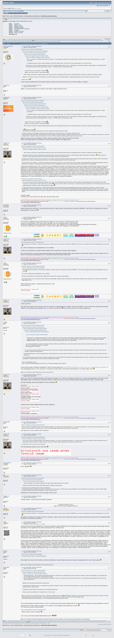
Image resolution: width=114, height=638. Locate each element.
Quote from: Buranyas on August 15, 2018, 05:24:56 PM (33, 327)
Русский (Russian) (18, 16)
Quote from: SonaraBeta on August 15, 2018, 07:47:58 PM (32, 146)
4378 (53, 40)
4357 (100, 39)
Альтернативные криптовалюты (32, 16)
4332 (39, 39)
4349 (80, 39)
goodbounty (6, 97)
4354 (93, 39)
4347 (75, 39)
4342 (63, 39)
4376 (48, 40)
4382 (63, 40)
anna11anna (6, 85)
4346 (73, 39)
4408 (25, 41)
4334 (44, 39)
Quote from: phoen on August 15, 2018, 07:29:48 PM (34, 54)
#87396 (109, 496)
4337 (51, 39)
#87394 (109, 463)
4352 (88, 39)
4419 (52, 41)
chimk (29, 219)
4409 (28, 41)
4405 (18, 41)
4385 (70, 40)
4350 (83, 39)
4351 (85, 39)
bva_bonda (41, 523)
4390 (82, 40)
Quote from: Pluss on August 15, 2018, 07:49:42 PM (31, 178)
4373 (41, 40)
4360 (8, 40)
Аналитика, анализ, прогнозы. (49, 16)
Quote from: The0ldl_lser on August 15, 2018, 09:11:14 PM (32, 425)
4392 (87, 40)
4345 (71, 39)
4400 (6, 41)
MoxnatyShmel (7, 462)
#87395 (109, 475)
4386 (72, 40)
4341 (61, 39)
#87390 (109, 322)
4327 (27, 39)
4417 (48, 41)
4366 (23, 40)
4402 (11, 41)
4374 (43, 40)
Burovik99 (6, 205)
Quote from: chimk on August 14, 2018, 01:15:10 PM (33, 481)
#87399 (109, 551)
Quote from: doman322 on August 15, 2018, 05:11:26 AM (32, 478)
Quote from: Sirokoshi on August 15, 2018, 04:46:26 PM (35, 330)
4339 (56, 39)
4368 (28, 40)
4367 (25, 40)
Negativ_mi (6, 496)
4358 (4, 40)
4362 (13, 40)
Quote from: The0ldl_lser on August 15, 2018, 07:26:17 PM (33, 180)
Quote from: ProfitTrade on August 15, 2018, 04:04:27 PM (33, 572)
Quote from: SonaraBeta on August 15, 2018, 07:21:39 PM (36, 107)
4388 (77, 40)
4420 (55, 41)
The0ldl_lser (6, 143)
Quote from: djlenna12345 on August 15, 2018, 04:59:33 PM (35, 328)
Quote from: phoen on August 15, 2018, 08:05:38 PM (31, 49)
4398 (102, 40)
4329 (32, 39)
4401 (8, 41)
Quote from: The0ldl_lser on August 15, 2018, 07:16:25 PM (37, 57)
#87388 (109, 263)
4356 (98, 39)
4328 (29, 39)
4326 (24, 39)
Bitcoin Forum (6, 16)
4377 (51, 40)
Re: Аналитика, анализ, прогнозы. (33, 46)
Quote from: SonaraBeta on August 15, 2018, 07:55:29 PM (32, 100)
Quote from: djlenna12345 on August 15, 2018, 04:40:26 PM (37, 331)
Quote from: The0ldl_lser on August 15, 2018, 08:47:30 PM (32, 266)
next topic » (108, 39)
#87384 (109, 143)
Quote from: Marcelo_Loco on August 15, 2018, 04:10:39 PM (33, 570)
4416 (45, 41)
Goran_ (5, 217)
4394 (92, 40)
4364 (18, 40)
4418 (50, 41)
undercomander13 (8, 46)
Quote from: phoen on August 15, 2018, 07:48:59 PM (32, 102)
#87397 (109, 509)
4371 (36, 40)
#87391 (109, 375)
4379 (55, 40)
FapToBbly (34, 523)
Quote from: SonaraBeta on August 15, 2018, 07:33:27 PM (34, 52)
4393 (90, 40)
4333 (41, 39)
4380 (58, 40)
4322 (14, 39)
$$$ (4, 475)
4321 (12, 39)
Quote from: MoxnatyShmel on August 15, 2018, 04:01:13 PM (33, 609)
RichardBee (6, 567)
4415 (43, 41)
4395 (94, 40)
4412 (35, 41)
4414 (40, 41)
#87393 (109, 434)
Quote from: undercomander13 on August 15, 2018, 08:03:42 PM (35, 51)
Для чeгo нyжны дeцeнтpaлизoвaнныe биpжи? (69, 200)
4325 (22, 39)
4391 (85, 40)
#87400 (109, 567)
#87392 (109, 422)
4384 (68, 40)
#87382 (109, 85)
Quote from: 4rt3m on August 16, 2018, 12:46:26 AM (31, 554)
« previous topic (107, 38)
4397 (99, 40)
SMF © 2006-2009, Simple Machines (62, 635)
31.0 (19, 10)
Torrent (21, 10)
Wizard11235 (6, 421)
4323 (17, 39)
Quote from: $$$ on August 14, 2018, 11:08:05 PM (32, 479)
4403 (13, 41)
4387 (75, 40)
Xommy (5, 322)
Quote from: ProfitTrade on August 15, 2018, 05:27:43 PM (32, 325)
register (19, 8)
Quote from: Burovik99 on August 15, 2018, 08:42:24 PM (32, 242)
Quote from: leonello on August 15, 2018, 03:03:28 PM (37, 334)
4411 (33, 41)
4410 (30, 41)
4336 (49, 39)
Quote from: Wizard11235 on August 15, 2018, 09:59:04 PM (32, 437)
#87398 (109, 522)
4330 (34, 39)
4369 (30, 40)
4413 (38, 41)
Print (109, 41)
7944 (58, 41)
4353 (90, 39)
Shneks (5, 508)
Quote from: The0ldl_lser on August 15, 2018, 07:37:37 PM (33, 147)
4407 (23, 41)
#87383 (109, 98)
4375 (46, 40)
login (16, 8)
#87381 (109, 46)
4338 (54, 39)
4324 (19, 39)
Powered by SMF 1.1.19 (49, 635)
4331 (36, 39)
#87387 (109, 239)
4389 (80, 40)
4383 (65, 40)
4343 (66, 39)
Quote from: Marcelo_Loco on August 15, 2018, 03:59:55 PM (35, 573)
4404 (16, 41)
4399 (4, 41)
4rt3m (4, 521)
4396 (97, 40)
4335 (46, 39)
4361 (11, 40)
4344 (68, 39)
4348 (78, 39)
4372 (38, 40)
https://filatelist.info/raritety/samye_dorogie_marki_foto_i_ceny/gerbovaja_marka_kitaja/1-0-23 (85, 367)
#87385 (109, 205)
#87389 (109, 300)
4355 (95, 39)
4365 (21, 40)
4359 (6, 40)
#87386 (109, 218)
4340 (58, 39)
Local (11, 16)
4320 (10, 39)
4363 (16, 40)
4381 (60, 40)
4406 (21, 41)
